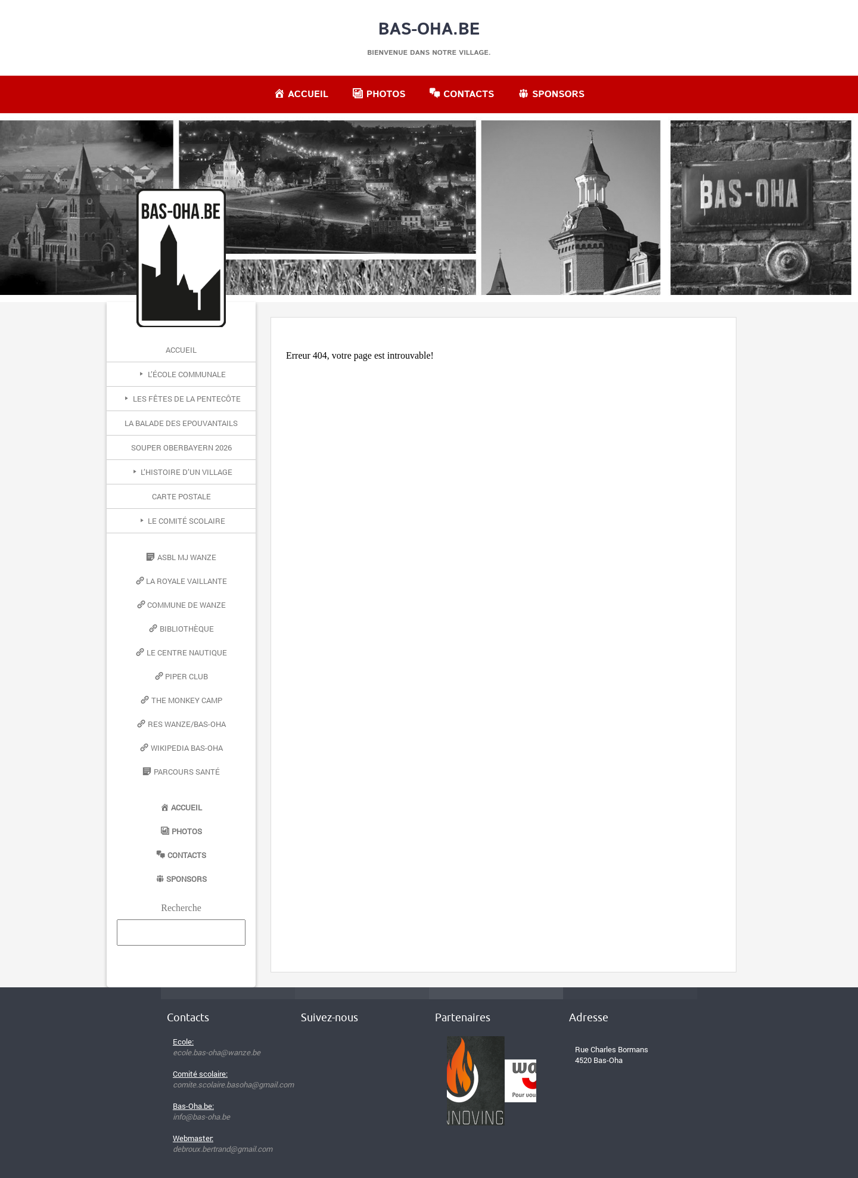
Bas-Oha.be (429, 30)
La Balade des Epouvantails (181, 423)
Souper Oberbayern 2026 (181, 447)
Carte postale (181, 496)
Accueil (181, 350)
